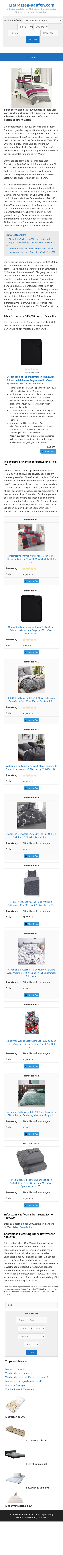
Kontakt (43, 1517)
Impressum (46, 1514)
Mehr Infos (49, 451)
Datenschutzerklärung (26, 1517)
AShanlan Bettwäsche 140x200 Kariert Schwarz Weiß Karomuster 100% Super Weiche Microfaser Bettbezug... (31, 973)
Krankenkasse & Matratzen (19, 1389)
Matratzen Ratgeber (16, 1368)
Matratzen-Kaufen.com (31, 5)
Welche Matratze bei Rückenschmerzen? (26, 1377)
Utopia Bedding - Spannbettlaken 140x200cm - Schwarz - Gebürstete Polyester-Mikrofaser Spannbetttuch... (31, 630)
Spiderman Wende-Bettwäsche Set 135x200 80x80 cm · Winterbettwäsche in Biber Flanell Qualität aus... (32, 1044)
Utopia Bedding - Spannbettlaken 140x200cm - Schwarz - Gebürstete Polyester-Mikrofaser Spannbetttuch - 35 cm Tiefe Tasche (31, 380)
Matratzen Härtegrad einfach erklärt (24, 1381)
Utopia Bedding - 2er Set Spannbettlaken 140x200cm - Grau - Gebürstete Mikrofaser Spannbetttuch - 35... (31, 1183)
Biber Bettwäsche (22, 1227)
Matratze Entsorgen (15, 1385)
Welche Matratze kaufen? (18, 1372)
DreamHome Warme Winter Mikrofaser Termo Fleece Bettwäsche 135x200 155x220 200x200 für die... (31, 559)
